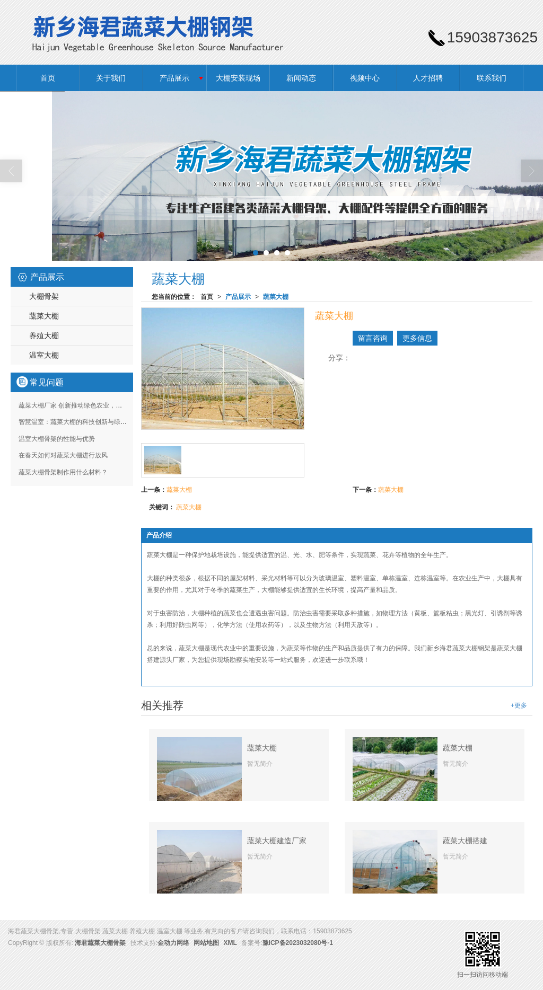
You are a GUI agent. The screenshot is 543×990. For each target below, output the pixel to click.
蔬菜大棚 (275, 296)
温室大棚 (44, 355)
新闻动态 (301, 78)
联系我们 (491, 78)
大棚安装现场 (238, 78)
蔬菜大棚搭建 (465, 840)
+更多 (519, 705)
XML (230, 943)
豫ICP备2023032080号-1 (297, 943)
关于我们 (111, 78)
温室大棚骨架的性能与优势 (57, 439)
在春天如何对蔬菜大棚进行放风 (63, 455)
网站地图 (206, 943)
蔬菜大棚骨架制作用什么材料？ (63, 472)
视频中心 (365, 78)
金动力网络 (173, 943)
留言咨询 (373, 338)
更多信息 (417, 338)
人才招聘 (428, 78)
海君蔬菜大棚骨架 (100, 943)
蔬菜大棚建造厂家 (276, 840)
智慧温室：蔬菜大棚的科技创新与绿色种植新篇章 (89, 422)
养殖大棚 (44, 335)
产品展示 (174, 78)
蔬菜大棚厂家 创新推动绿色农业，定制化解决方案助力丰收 (102, 405)
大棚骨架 (44, 296)
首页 (47, 78)
